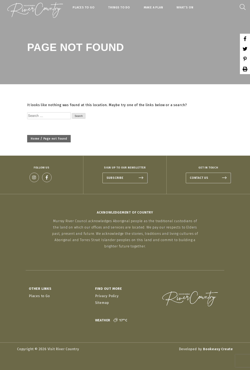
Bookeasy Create (218, 349)
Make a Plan (153, 7)
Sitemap (102, 303)
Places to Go (84, 7)
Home (35, 138)
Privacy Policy (107, 296)
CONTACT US (199, 178)
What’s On (185, 7)
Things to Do (119, 7)
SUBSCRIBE (115, 178)
